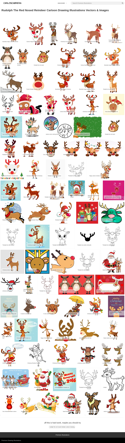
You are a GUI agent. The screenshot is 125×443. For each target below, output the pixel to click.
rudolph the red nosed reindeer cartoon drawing (62, 427)
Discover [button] (62, 3)
